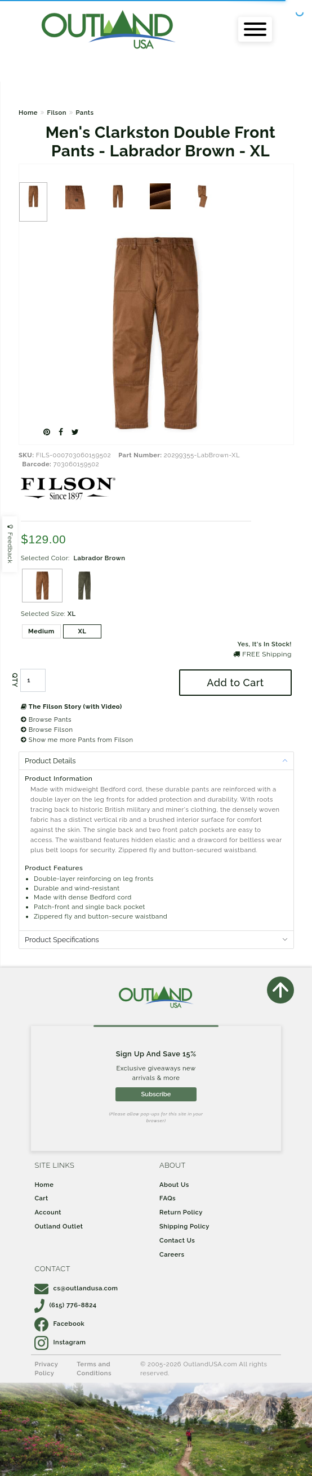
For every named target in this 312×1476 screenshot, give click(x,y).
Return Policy (181, 1212)
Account (47, 1212)
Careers (172, 1254)
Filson (56, 112)
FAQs (167, 1198)
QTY (15, 680)
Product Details (50, 761)
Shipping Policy (184, 1226)
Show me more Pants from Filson (77, 740)
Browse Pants (46, 719)
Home (28, 112)
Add (235, 682)
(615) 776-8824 (65, 1305)
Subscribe (156, 1094)
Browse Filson (47, 730)
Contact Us (177, 1240)
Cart (41, 1198)
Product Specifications (62, 939)
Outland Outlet (58, 1226)
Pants (84, 112)
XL (82, 631)
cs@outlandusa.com (76, 1288)
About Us (174, 1185)
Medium (41, 631)
